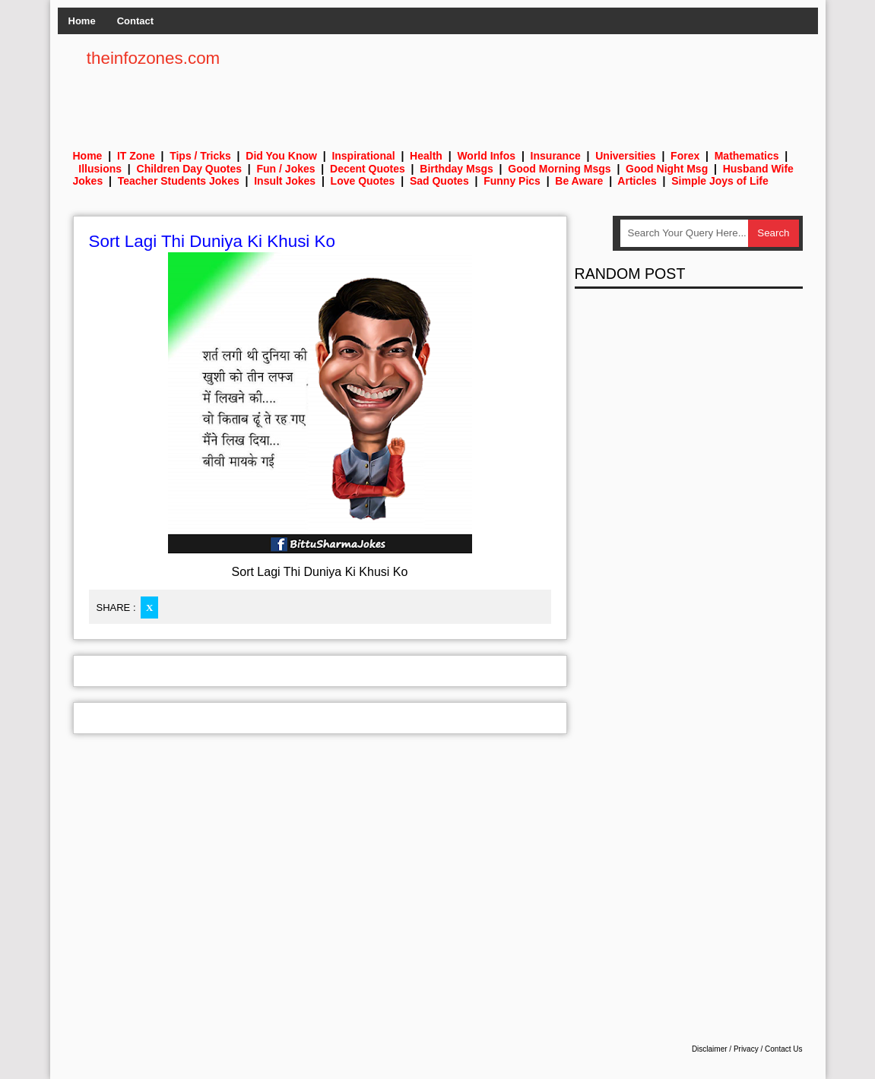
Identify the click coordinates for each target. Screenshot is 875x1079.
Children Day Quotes (189, 169)
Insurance (556, 156)
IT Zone (136, 156)
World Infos (486, 156)
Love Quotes (363, 181)
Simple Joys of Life (720, 181)
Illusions (100, 169)
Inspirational (363, 156)
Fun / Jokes (286, 169)
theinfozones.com (153, 58)
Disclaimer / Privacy (725, 1049)
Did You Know (281, 156)
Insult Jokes (284, 181)
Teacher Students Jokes (178, 181)
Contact (135, 21)
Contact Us (783, 1049)
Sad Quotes (439, 181)
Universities (625, 156)
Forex (685, 156)
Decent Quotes (367, 169)
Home (82, 21)
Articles (636, 181)
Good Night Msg (667, 169)
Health (426, 156)
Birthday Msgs (456, 169)
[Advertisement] (526, 83)
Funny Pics (512, 181)
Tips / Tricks (200, 156)
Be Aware (579, 181)
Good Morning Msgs (559, 169)
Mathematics (747, 156)
